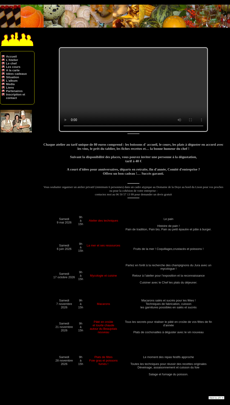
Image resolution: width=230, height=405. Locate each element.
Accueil (11, 56)
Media (10, 84)
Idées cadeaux (16, 73)
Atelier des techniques (103, 220)
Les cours (13, 67)
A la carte (13, 70)
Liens (10, 87)
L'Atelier (12, 60)
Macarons (103, 304)
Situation (12, 77)
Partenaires (14, 91)
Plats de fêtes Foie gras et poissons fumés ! (103, 360)
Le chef (11, 63)
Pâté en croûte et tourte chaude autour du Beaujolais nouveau (103, 327)
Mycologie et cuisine (103, 275)
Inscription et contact (15, 96)
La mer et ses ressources (103, 245)
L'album (11, 80)
